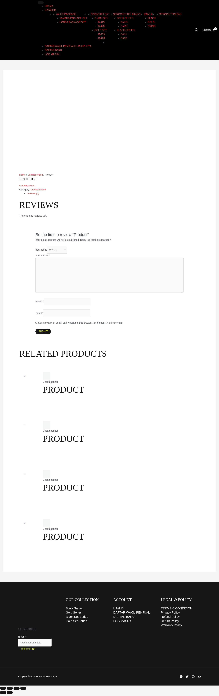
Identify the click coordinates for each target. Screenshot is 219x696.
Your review (42, 255)
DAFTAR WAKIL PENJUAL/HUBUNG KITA (68, 46)
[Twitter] (187, 678)
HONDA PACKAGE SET (72, 22)
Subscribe (28, 651)
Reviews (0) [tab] (33, 193)
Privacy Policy (170, 614)
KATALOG (50, 10)
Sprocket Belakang (126, 14)
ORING (151, 26)
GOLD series (125, 18)
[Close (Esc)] (23, 690)
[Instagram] (193, 678)
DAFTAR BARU (53, 50)
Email (39, 314)
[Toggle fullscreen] (10, 690)
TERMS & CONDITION (176, 610)
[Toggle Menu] (41, 2)
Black (151, 18)
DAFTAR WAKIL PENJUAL (131, 614)
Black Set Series (77, 618)
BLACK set (101, 18)
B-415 (101, 22)
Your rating (41, 249)
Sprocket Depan (170, 14)
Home (22, 174)
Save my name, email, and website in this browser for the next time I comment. (80, 324)
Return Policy (170, 623)
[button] (196, 30)
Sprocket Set (100, 14)
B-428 (101, 26)
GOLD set (100, 30)
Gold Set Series (76, 623)
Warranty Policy (171, 627)
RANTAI (148, 14)
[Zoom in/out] (3, 690)
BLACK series (125, 30)
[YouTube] (199, 678)
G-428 (101, 38)
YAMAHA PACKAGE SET (73, 18)
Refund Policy (170, 618)
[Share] (17, 690)
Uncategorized (35, 174)
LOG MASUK (52, 54)
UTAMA (49, 6)
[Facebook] (181, 678)
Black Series (74, 610)
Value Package (66, 14)
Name (39, 303)
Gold (151, 22)
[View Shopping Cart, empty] (208, 30)
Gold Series (74, 614)
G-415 (101, 34)
